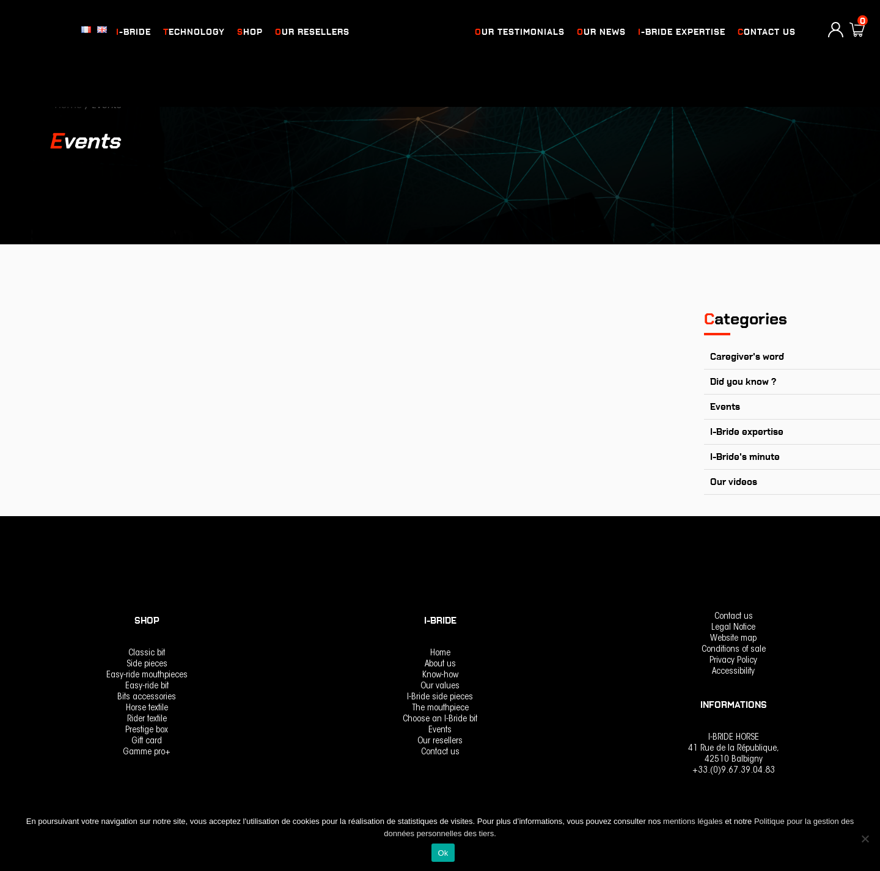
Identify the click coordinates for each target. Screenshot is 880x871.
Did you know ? (743, 382)
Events (725, 407)
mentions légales (694, 821)
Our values (440, 686)
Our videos (733, 482)
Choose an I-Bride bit (440, 719)
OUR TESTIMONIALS (520, 32)
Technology (194, 32)
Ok (443, 853)
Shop (250, 32)
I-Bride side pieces (440, 697)
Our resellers (312, 32)
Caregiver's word (747, 357)
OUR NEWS (601, 32)
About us (440, 664)
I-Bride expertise (681, 32)
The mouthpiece (440, 708)
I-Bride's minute (745, 457)
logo (410, 32)
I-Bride (133, 32)
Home (440, 653)
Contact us (767, 32)
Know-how (440, 675)
